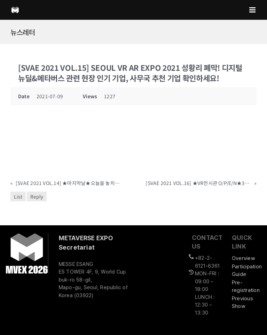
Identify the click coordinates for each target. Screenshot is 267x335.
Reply (36, 196)
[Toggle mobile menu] (253, 10)
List (18, 196)
